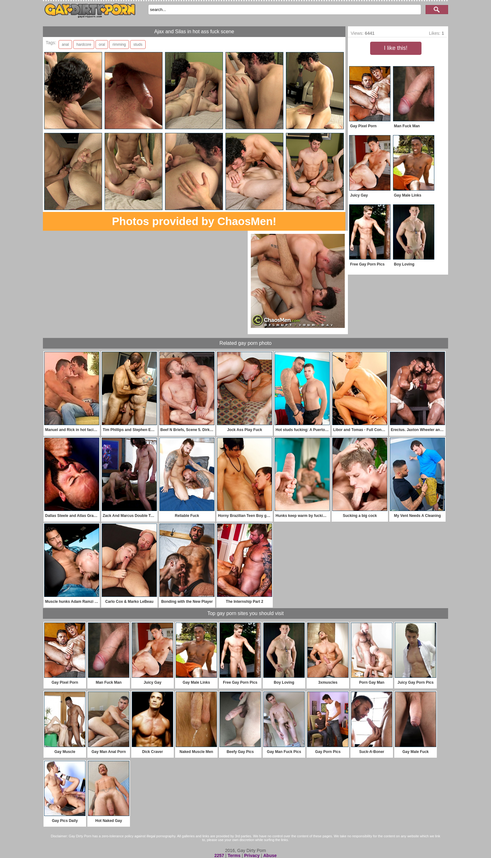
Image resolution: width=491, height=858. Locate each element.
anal (65, 44)
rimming (119, 44)
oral (102, 44)
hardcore (83, 44)
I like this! (395, 48)
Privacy (252, 855)
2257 (219, 855)
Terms (234, 855)
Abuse (270, 855)
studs (137, 44)
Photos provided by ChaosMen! (194, 221)
